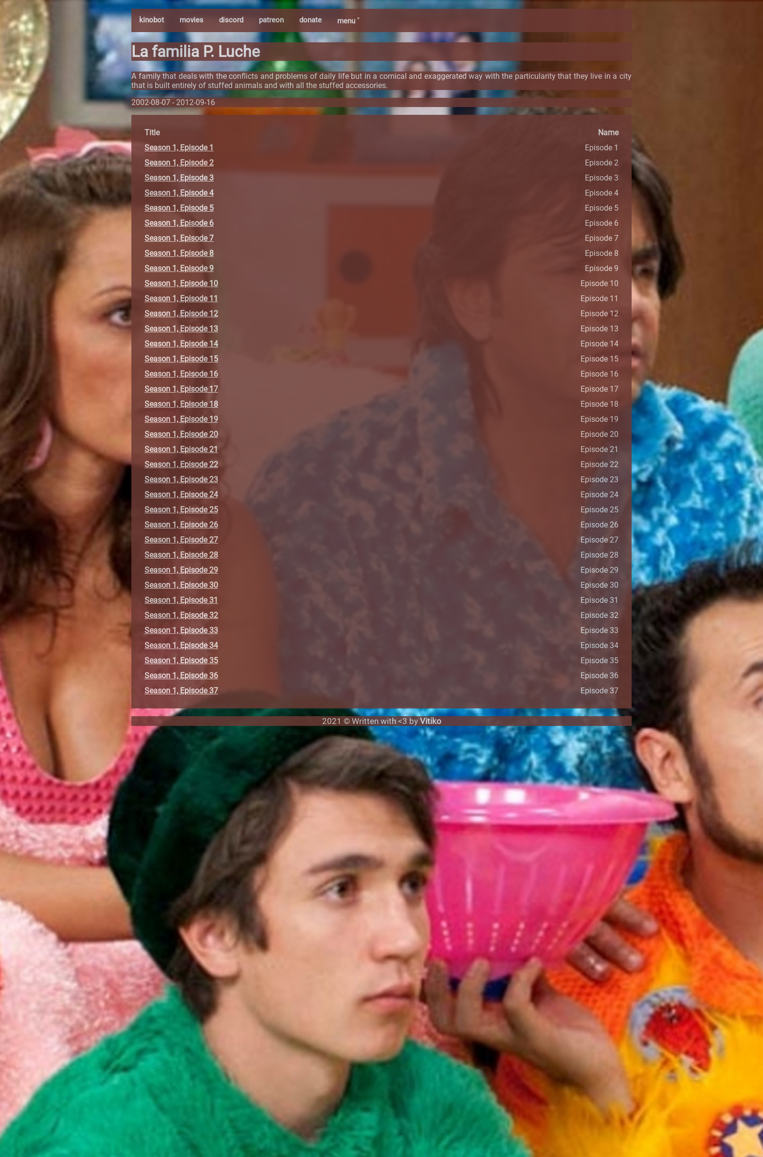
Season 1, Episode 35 (181, 660)
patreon (271, 20)
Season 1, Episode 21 (181, 449)
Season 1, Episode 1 (179, 147)
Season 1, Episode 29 (181, 570)
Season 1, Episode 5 (179, 208)
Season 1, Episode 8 (179, 253)
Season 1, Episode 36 (181, 675)
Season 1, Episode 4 (179, 193)
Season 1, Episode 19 (181, 419)
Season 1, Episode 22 (181, 464)
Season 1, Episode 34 (181, 645)
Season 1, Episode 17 (181, 389)
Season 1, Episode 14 (181, 343)
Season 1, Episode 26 (181, 524)
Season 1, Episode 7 (179, 238)
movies (191, 20)
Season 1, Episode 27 (181, 539)
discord (231, 20)
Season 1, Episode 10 (181, 283)
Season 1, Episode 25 (181, 509)
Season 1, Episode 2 (179, 162)
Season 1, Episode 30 (181, 585)
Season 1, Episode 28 (181, 555)
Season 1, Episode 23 (181, 479)
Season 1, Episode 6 (179, 223)
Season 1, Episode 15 (181, 358)
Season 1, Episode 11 (181, 298)
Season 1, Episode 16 (181, 374)
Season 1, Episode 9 (179, 268)
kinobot (151, 20)
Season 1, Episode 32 (181, 615)
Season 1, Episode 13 (181, 328)
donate (310, 20)
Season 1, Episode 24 (181, 494)
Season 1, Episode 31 (181, 600)
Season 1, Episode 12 (181, 313)
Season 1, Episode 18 (181, 404)
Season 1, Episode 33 (181, 630)
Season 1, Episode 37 (181, 690)
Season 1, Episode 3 (179, 177)
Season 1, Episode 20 (181, 434)
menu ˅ (348, 21)
